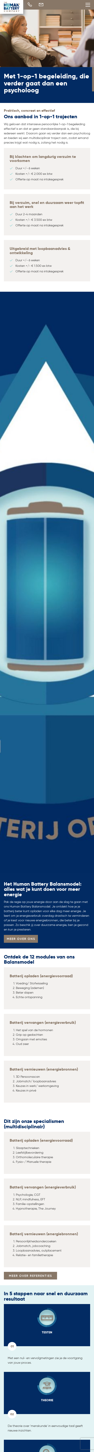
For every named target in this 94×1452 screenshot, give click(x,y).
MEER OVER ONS (21, 939)
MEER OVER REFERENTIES (30, 1276)
